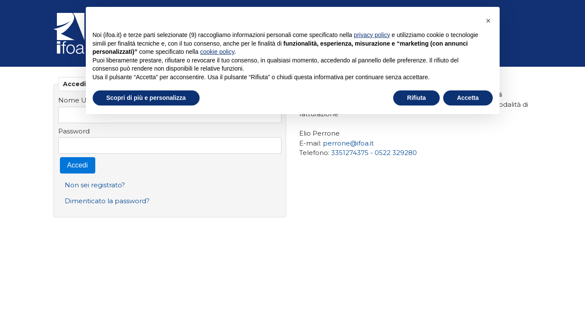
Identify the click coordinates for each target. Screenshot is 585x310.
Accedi (77, 165)
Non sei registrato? (95, 185)
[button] (488, 21)
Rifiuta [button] (416, 97)
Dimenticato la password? (107, 201)
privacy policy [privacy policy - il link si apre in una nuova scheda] (372, 34)
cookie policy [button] (217, 51)
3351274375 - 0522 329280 (374, 153)
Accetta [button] (468, 97)
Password (74, 131)
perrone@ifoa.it (348, 143)
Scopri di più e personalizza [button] (146, 97)
